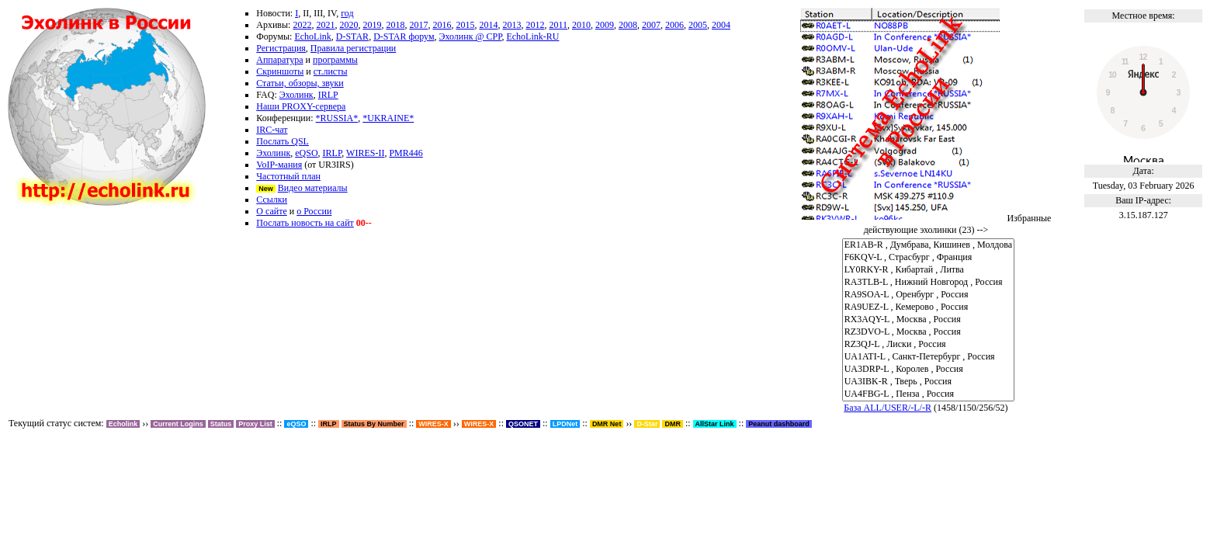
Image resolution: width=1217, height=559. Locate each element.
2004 (721, 24)
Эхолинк (296, 94)
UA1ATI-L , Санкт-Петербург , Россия (928, 357)
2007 (651, 24)
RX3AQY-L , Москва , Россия (928, 320)
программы (335, 59)
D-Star (646, 424)
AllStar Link (714, 424)
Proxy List (255, 424)
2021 (325, 24)
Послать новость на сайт (305, 222)
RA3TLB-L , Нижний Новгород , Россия (928, 282)
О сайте (271, 211)
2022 (302, 24)
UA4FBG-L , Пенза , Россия (928, 394)
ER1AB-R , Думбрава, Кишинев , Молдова (928, 245)
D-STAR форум (403, 36)
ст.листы (331, 71)
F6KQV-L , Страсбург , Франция (928, 258)
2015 (465, 24)
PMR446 (405, 153)
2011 (558, 24)
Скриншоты (279, 71)
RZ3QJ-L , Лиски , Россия (928, 345)
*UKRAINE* (388, 118)
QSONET (523, 424)
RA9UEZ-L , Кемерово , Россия (928, 307)
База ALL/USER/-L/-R (887, 407)
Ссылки (271, 199)
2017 (418, 24)
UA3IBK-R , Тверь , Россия (928, 382)
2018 (395, 24)
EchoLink (312, 36)
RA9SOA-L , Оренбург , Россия (928, 295)
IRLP (328, 94)
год (347, 13)
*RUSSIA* (337, 118)
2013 (511, 24)
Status (221, 424)
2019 (371, 24)
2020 (348, 24)
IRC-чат (271, 129)
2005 (697, 24)
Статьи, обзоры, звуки (299, 83)
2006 (674, 24)
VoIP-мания (279, 164)
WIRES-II (365, 153)
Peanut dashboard (779, 424)
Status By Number (374, 424)
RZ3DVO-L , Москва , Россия (928, 332)
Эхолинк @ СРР (470, 36)
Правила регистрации (353, 48)
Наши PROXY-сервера (300, 106)
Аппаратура (279, 59)
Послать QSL (282, 141)
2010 (581, 24)
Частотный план (288, 176)
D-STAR (352, 36)
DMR (672, 424)
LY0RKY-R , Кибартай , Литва (928, 270)
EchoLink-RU (532, 36)
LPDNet (565, 424)
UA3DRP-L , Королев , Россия (928, 369)
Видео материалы (313, 187)
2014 (488, 24)
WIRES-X (479, 424)
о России (313, 211)
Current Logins (178, 424)
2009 (604, 24)
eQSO (306, 153)
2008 (628, 24)
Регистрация (281, 48)
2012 (534, 24)
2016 (441, 24)
